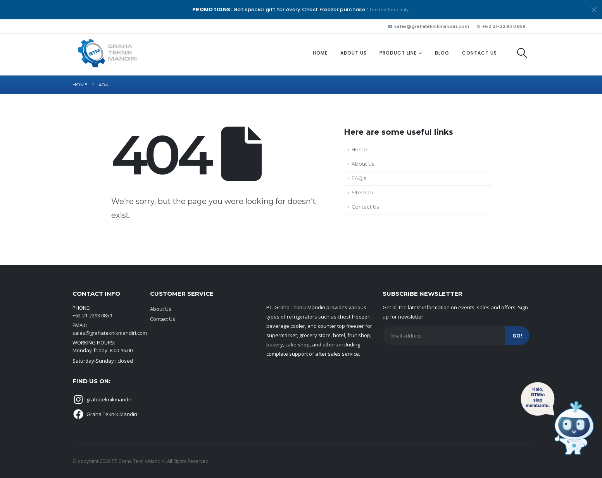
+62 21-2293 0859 (501, 26)
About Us (353, 53)
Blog (442, 53)
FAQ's (359, 178)
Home (320, 53)
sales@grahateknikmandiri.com (428, 26)
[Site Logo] (107, 53)
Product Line (398, 53)
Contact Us (479, 53)
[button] (522, 53)
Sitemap (362, 192)
